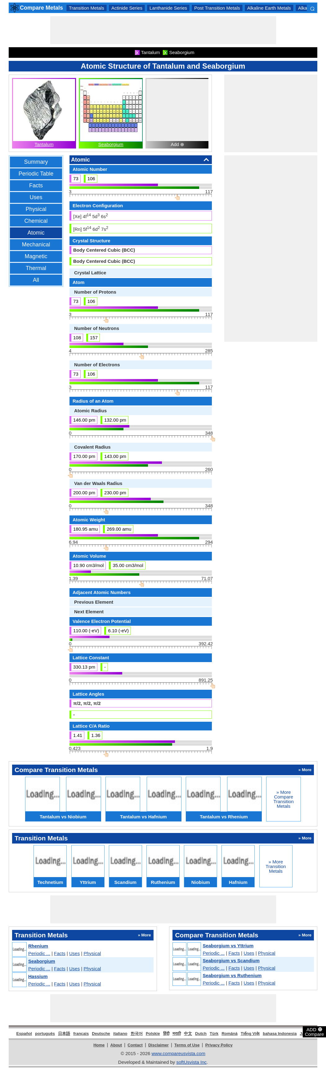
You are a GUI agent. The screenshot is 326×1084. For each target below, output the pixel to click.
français (81, 1033)
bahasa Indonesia (280, 1033)
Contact (134, 1045)
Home (99, 1045)
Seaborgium (110, 144)
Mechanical (36, 244)
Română (229, 1033)
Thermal (36, 268)
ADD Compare (314, 1031)
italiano (120, 1033)
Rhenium (38, 946)
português (45, 1033)
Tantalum (44, 144)
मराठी (176, 1033)
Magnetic (36, 256)
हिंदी (166, 1033)
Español (24, 1033)
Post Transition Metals (217, 8)
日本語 (64, 1033)
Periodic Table (36, 174)
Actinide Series (126, 8)
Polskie (153, 1033)
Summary (36, 162)
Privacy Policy (219, 1045)
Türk (214, 1033)
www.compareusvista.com (178, 1053)
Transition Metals (86, 8)
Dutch (201, 1033)
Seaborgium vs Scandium (231, 960)
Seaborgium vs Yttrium (228, 945)
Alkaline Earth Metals (269, 8)
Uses (35, 197)
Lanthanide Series (168, 8)
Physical (35, 209)
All (36, 280)
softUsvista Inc (191, 1062)
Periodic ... (39, 953)
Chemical (35, 221)
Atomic (35, 233)
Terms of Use (186, 1045)
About (116, 1045)
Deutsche (101, 1033)
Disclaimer (158, 1045)
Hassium (38, 976)
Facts (36, 185)
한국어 (137, 1033)
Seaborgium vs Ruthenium (232, 975)
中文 (188, 1033)
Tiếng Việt (250, 1033)
